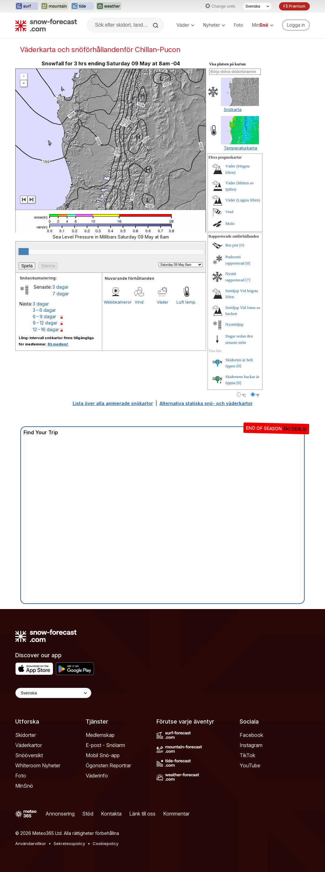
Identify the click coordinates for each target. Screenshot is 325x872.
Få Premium (294, 6)
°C (244, 395)
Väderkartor (28, 745)
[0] (241, 245)
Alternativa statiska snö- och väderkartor (206, 403)
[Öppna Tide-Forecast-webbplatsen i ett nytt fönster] (82, 6)
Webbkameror (115, 302)
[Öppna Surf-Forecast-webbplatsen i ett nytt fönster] (26, 6)
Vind (139, 302)
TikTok (247, 755)
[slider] (23, 251)
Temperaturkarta (240, 147)
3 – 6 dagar (44, 310)
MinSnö (24, 786)
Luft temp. (186, 302)
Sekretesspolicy (69, 843)
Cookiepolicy (105, 843)
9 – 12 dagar (45, 322)
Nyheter (214, 25)
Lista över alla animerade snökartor (113, 403)
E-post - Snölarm (105, 745)
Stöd (87, 813)
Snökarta (233, 109)
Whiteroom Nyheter (37, 765)
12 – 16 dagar (46, 329)
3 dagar (60, 287)
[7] (247, 280)
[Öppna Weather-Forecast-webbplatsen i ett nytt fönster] (108, 6)
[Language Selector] (53, 693)
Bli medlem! (58, 344)
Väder (185, 25)
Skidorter (25, 735)
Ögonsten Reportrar (108, 765)
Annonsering (60, 813)
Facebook (251, 735)
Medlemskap (100, 735)
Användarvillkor (30, 843)
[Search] (156, 25)
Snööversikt (29, 755)
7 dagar (60, 293)
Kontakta (111, 813)
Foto (238, 25)
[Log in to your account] (296, 25)
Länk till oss (142, 813)
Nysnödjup (234, 324)
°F (257, 395)
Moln (229, 223)
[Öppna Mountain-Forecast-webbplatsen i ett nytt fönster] (54, 6)
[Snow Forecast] (46, 25)
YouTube (250, 765)
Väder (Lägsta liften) (242, 200)
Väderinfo (97, 775)
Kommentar (176, 813)
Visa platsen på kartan (227, 64)
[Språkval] (257, 6)
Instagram (251, 745)
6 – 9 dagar (44, 316)
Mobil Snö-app (103, 755)
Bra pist (231, 245)
